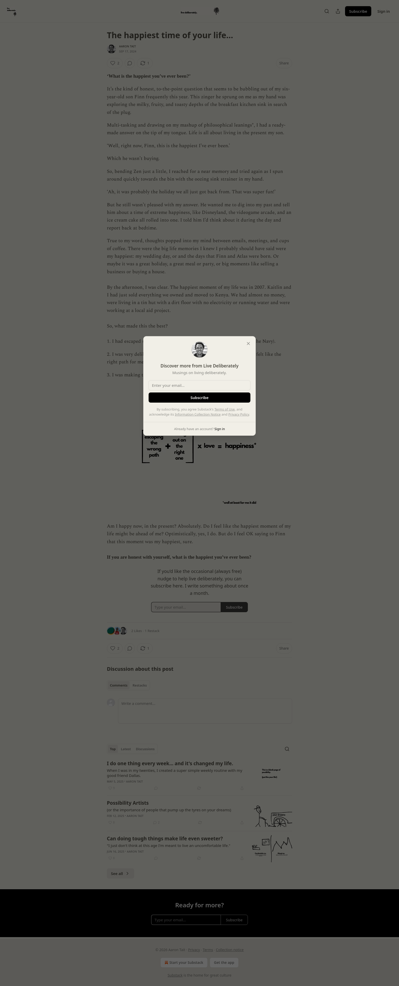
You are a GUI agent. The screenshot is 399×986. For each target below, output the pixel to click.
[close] (248, 343)
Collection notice (230, 949)
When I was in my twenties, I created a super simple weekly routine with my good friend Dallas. (174, 773)
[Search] (327, 11)
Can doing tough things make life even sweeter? (165, 838)
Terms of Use (225, 409)
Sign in (383, 11)
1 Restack (152, 630)
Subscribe (358, 11)
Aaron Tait (127, 46)
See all (120, 873)
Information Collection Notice (198, 414)
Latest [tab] (126, 749)
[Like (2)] (115, 63)
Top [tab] (113, 749)
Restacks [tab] (140, 685)
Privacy (194, 949)
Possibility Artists (128, 803)
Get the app (224, 962)
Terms (208, 949)
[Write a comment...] (205, 711)
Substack (175, 975)
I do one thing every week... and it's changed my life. (170, 763)
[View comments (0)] (130, 63)
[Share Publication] (338, 11)
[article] (199, 775)
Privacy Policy (238, 414)
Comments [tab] (118, 685)
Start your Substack (183, 962)
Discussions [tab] (145, 749)
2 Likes (136, 630)
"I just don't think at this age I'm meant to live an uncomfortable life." (168, 845)
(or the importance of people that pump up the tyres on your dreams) (169, 809)
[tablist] (128, 685)
